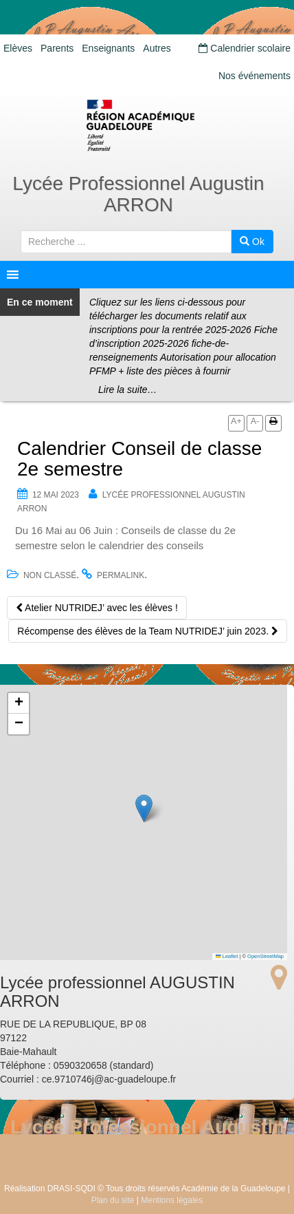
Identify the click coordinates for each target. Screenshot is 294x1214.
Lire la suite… (127, 389)
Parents (57, 48)
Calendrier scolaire (245, 48)
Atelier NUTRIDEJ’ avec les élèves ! (97, 607)
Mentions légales (172, 1200)
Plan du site (113, 1200)
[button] (143, 808)
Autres (156, 48)
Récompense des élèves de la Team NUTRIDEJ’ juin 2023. (147, 631)
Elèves (17, 48)
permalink (120, 575)
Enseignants (108, 48)
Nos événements (254, 75)
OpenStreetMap (265, 956)
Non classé (49, 575)
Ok (252, 241)
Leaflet (227, 956)
